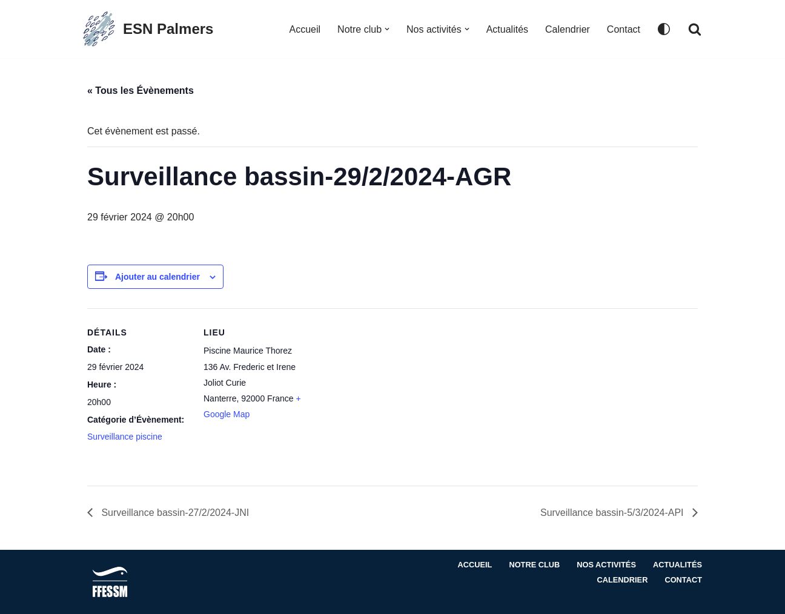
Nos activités (606, 564)
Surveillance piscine (124, 436)
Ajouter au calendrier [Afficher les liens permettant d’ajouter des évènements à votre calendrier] (157, 277)
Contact (623, 29)
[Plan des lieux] (384, 392)
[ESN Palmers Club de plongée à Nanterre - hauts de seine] (147, 29)
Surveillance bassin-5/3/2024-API (613, 512)
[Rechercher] (694, 29)
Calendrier (567, 29)
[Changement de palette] (664, 29)
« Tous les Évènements (140, 90)
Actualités (507, 29)
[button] (387, 29)
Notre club (534, 564)
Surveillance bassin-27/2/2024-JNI (174, 512)
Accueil (304, 29)
